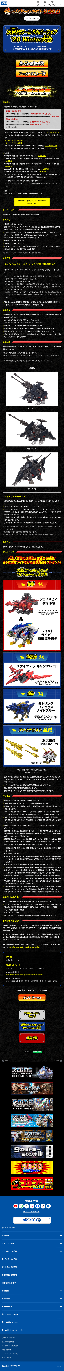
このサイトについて (8, 1338)
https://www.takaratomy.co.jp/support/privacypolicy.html (24, 975)
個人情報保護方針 (8, 1342)
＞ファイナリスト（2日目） (13, 143)
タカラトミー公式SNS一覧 (31, 1212)
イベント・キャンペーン (14, 1330)
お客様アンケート (11, 1322)
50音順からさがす (9, 1283)
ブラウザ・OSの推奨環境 (10, 1346)
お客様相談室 (7, 1306)
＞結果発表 (42, 156)
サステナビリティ (11, 1314)
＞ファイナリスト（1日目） (13, 140)
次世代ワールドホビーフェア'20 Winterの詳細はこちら (32, 202)
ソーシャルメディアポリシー (12, 1354)
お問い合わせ (6, 1350)
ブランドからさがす (9, 1251)
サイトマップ (6, 1358)
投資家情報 (6, 1298)
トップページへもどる (32, 18)
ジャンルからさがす (9, 1267)
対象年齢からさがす (9, 1275)
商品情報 (5, 1235)
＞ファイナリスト (53, 132)
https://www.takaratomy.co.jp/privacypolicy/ (24, 947)
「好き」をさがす (11, 1259)
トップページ (10, 1227)
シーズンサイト (8, 1243)
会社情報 (5, 1291)
